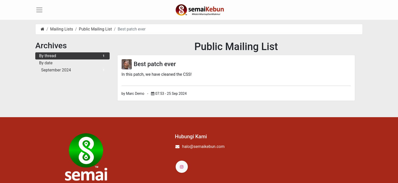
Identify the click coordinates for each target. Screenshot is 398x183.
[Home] (42, 32)
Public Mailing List (95, 32)
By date (46, 66)
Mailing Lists (61, 32)
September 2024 (73, 73)
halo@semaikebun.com (203, 150)
